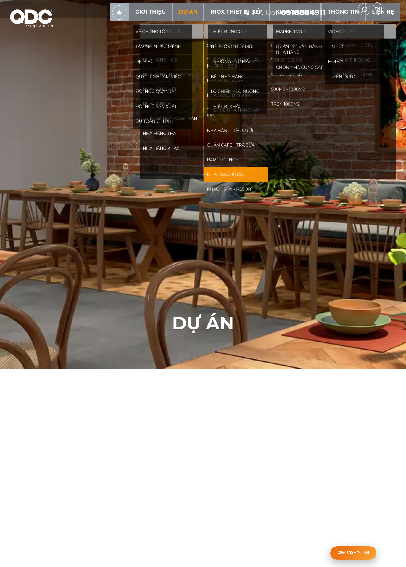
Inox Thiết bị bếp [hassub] (260, 23)
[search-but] (373, 9)
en (391, 9)
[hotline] (286, 9)
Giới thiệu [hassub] (186, 23)
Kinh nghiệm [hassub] (310, 23)
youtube (355, 9)
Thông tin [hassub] (352, 23)
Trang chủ (158, 24)
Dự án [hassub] (218, 23)
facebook (342, 9)
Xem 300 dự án (353, 552)
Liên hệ (386, 23)
